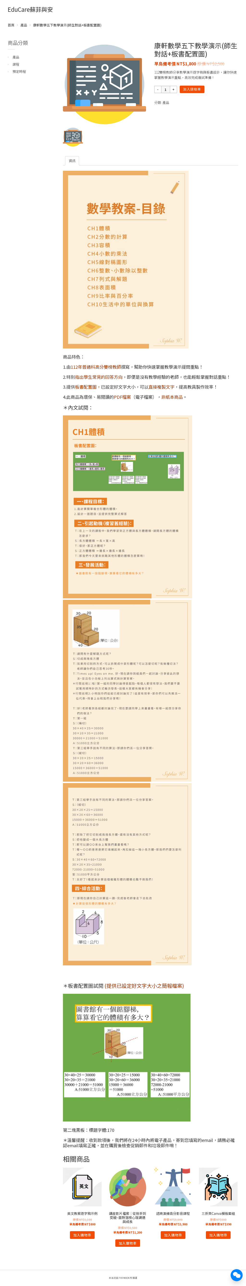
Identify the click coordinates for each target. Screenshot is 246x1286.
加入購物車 (192, 89)
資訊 (72, 160)
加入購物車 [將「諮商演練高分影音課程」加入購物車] (173, 1235)
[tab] (72, 160)
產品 (23, 25)
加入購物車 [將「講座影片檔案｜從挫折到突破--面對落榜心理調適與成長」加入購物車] (128, 1243)
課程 (15, 64)
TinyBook (124, 1278)
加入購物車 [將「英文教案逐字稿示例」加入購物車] (82, 1235)
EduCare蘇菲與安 (30, 9)
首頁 (11, 25)
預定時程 (19, 71)
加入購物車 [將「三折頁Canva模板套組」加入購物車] (218, 1235)
